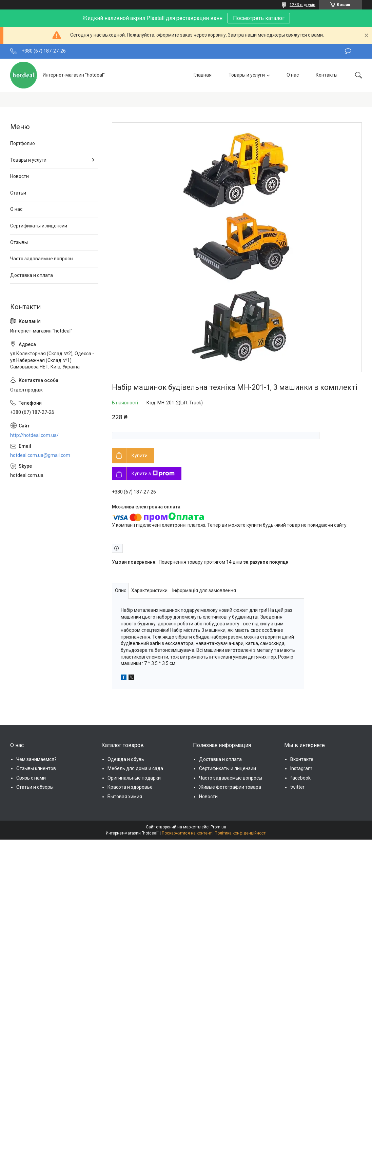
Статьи (18, 193)
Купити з (153, 473)
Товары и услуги (247, 75)
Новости (19, 176)
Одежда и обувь (125, 759)
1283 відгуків (302, 4)
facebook (300, 778)
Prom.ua (218, 827)
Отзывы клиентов (36, 768)
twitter (297, 787)
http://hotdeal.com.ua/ (34, 435)
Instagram (301, 768)
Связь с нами (31, 778)
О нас (293, 75)
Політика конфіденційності (241, 833)
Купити (140, 455)
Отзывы (19, 242)
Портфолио (22, 143)
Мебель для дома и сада (135, 768)
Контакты (326, 75)
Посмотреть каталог (259, 18)
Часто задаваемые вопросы (41, 258)
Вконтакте (301, 759)
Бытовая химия (124, 796)
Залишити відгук (348, 51)
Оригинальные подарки (134, 778)
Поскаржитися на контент (187, 833)
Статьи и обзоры (35, 787)
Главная (203, 75)
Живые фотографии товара (230, 787)
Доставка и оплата (31, 275)
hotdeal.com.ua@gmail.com (40, 455)
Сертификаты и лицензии (38, 225)
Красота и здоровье (130, 787)
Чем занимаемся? (36, 759)
